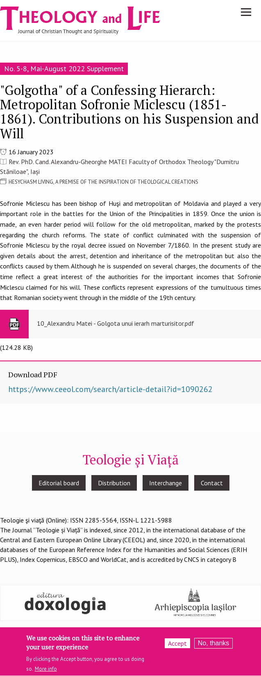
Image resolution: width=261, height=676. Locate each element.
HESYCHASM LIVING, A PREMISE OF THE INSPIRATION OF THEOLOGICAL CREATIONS (103, 181)
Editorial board (59, 483)
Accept (177, 645)
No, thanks (213, 645)
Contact (212, 483)
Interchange (165, 483)
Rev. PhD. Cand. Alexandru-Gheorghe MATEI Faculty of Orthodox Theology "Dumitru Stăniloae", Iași (119, 167)
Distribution (114, 483)
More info (46, 671)
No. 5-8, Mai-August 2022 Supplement (64, 68)
